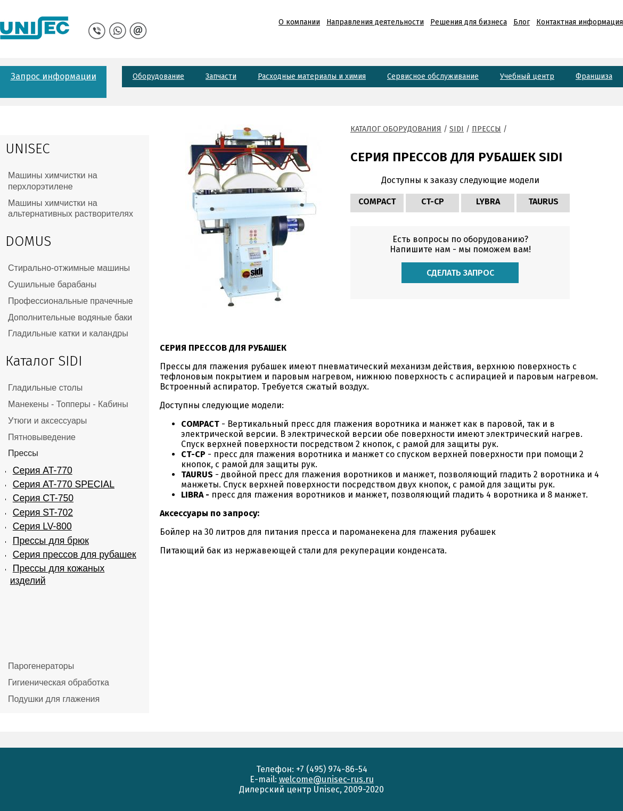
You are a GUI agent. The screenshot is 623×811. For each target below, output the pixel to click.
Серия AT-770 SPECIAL (63, 484)
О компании (299, 22)
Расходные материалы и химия (312, 76)
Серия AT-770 (42, 470)
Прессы (486, 129)
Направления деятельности (375, 22)
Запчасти (221, 76)
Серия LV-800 (42, 526)
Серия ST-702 (43, 512)
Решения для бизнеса (468, 22)
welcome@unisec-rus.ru (326, 779)
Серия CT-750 (43, 498)
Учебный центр (527, 76)
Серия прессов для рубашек (74, 554)
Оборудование (158, 76)
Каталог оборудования (395, 129)
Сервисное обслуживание (433, 76)
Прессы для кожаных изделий (57, 574)
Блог (521, 22)
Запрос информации (53, 76)
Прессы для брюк (51, 540)
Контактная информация (579, 22)
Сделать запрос (460, 273)
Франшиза (594, 76)
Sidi (456, 129)
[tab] (74, 181)
